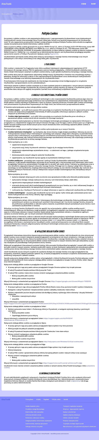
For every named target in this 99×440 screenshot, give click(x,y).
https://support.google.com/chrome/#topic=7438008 (71, 281)
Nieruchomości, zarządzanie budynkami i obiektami (79, 426)
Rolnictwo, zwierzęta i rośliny (35, 418)
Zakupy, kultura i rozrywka (34, 426)
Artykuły (83, 4)
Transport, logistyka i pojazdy (72, 406)
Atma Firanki (6, 4)
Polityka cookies (56, 399)
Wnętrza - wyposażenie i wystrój (73, 409)
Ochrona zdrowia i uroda (33, 415)
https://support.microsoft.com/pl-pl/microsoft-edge (62, 363)
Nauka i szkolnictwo (69, 412)
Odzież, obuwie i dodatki (71, 418)
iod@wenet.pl (76, 381)
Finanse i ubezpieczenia (70, 421)
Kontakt (93, 4)
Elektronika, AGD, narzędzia (34, 412)
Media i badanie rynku (32, 406)
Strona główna (6, 14)
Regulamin (46, 399)
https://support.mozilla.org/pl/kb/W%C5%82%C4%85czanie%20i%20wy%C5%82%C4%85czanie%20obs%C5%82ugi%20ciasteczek (51, 303)
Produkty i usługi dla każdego (35, 409)
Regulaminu (54, 54)
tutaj (54, 220)
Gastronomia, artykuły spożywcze (36, 424)
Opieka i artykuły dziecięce (71, 415)
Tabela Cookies (22, 225)
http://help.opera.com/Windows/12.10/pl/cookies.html (63, 341)
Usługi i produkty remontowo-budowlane (39, 421)
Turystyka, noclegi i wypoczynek (73, 424)
